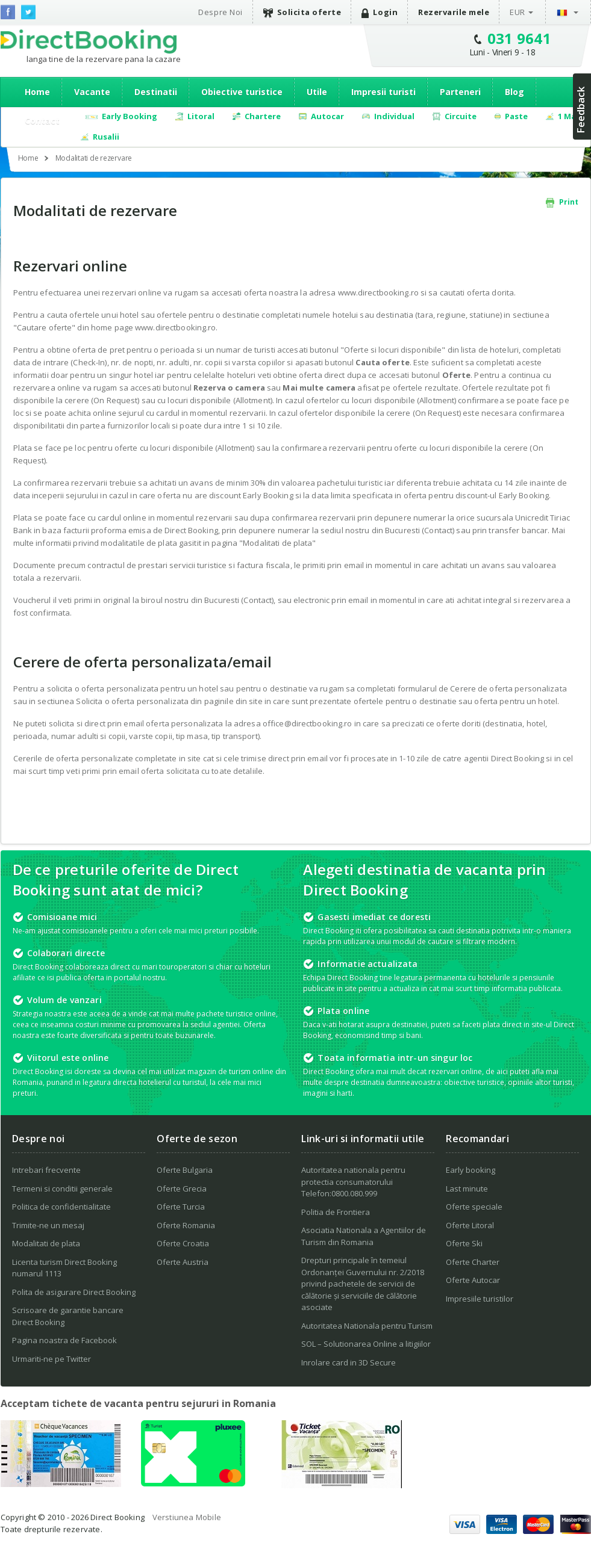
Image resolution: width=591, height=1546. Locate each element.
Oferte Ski (464, 1243)
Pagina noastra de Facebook (64, 1340)
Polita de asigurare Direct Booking (74, 1292)
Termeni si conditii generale (62, 1188)
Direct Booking (89, 41)
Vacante (92, 91)
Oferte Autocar (473, 1280)
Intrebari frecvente (46, 1169)
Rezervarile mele (453, 12)
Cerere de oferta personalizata (508, 688)
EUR (517, 12)
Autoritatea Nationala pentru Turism (367, 1325)
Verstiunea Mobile (186, 1517)
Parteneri (460, 91)
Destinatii (155, 91)
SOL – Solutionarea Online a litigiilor (366, 1343)
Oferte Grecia (182, 1188)
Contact (42, 120)
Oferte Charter (472, 1262)
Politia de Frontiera (335, 1212)
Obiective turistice (242, 91)
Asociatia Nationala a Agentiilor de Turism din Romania (363, 1236)
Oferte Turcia (181, 1206)
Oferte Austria (182, 1262)
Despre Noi (220, 12)
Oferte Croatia (183, 1243)
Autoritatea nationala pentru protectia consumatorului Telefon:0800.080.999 (353, 1181)
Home (37, 91)
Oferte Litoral (470, 1225)
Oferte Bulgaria (185, 1169)
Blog (514, 91)
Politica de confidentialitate (61, 1206)
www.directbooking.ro (175, 327)
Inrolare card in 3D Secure (348, 1362)
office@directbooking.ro (307, 723)
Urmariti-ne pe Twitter (51, 1358)
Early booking (470, 1169)
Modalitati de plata (277, 542)
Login (379, 12)
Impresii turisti (383, 91)
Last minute (467, 1188)
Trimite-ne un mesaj (48, 1225)
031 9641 (519, 38)
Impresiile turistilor (479, 1298)
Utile (317, 91)
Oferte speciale (474, 1206)
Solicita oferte (302, 12)
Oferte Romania (186, 1225)
